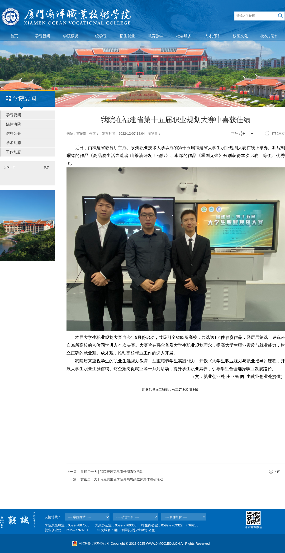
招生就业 (127, 36)
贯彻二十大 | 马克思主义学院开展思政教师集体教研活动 (122, 479)
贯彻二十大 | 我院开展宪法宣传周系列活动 (112, 472)
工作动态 (13, 152)
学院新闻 (42, 36)
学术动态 (13, 143)
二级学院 (99, 36)
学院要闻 (13, 115)
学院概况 (70, 36)
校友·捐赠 (268, 36)
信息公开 (13, 133)
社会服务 (183, 36)
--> (87, 517)
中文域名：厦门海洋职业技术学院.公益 (126, 530)
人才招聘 (212, 36)
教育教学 (155, 36)
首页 (14, 36)
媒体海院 (13, 124)
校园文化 (240, 36)
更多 (47, 167)
